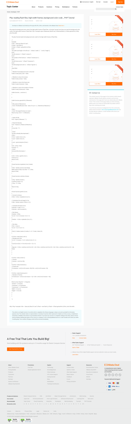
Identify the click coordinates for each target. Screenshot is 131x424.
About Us (17, 411)
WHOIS (88, 376)
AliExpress (39, 413)
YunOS (64, 413)
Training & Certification (53, 384)
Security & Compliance (92, 372)
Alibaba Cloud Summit (14, 384)
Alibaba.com (45, 413)
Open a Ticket (75, 347)
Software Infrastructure (67, 398)
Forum (68, 379)
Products (40, 7)
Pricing (57, 7)
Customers (11, 374)
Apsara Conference (13, 381)
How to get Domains (52, 398)
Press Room (89, 374)
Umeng (82, 413)
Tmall (27, 413)
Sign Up (120, 2)
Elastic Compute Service (30, 396)
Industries (49, 401)
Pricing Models (12, 369)
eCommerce (73, 396)
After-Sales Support (72, 372)
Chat (73, 338)
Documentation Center (92, 367)
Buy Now (114, 34)
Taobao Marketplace (20, 413)
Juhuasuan (33, 413)
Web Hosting (83, 396)
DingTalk (91, 413)
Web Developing (68, 401)
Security (92, 396)
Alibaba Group (10, 413)
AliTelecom (69, 413)
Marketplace (65, 7)
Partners (74, 7)
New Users (90, 398)
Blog (48, 379)
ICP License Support (52, 374)
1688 (51, 413)
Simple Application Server (34, 369)
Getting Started (51, 376)
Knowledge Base (51, 369)
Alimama (55, 413)
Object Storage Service (60, 396)
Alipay (95, 413)
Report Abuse (70, 374)
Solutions (49, 7)
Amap (73, 413)
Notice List (46, 411)
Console (105, 2)
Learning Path (80, 398)
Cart (98, 2)
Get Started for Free (15, 349)
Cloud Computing (38, 401)
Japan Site (26, 398)
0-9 (83, 404)
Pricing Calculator (71, 381)
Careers (9, 411)
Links (55, 411)
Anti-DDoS (48, 396)
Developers (58, 401)
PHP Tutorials (87, 401)
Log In (112, 2)
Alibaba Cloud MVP (91, 369)
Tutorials (78, 401)
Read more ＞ (62, 25)
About (33, 7)
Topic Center (27, 401)
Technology (50, 367)
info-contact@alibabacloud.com (110, 109)
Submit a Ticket (71, 369)
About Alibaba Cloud (13, 367)
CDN (41, 396)
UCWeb (78, 413)
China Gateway (51, 372)
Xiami (86, 413)
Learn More (97, 34)
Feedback (69, 376)
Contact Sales (119, 7)
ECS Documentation (38, 398)
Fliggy (59, 413)
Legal (37, 411)
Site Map (88, 379)
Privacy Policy (28, 411)
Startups (10, 379)
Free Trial (30, 367)
